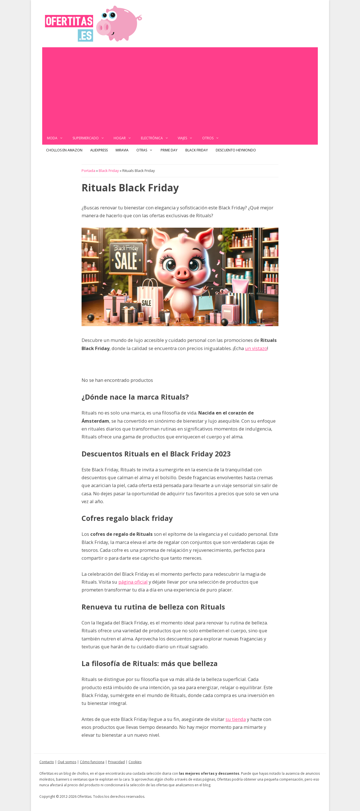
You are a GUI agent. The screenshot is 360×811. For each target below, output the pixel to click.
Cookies (135, 762)
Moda (57, 138)
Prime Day (169, 150)
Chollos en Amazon (64, 150)
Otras (146, 150)
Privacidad (116, 762)
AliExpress (99, 150)
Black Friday (196, 150)
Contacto (46, 762)
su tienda (236, 719)
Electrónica (157, 138)
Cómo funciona (92, 762)
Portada (88, 170)
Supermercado (91, 138)
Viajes (187, 138)
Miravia (122, 150)
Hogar (125, 138)
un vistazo (256, 348)
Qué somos (67, 762)
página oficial (133, 582)
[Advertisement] (180, 89)
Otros (213, 138)
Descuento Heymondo (236, 150)
